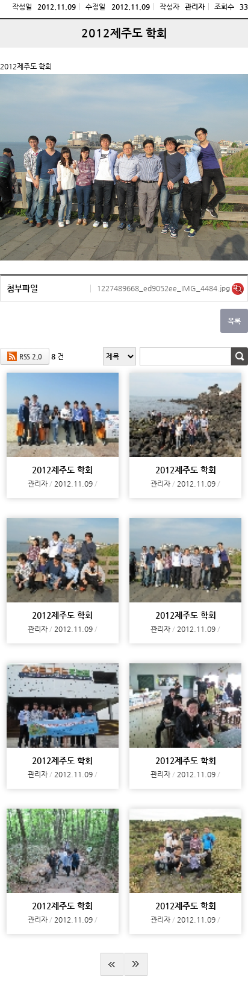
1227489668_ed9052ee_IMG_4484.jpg (164, 288)
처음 (112, 964)
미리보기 (238, 289)
